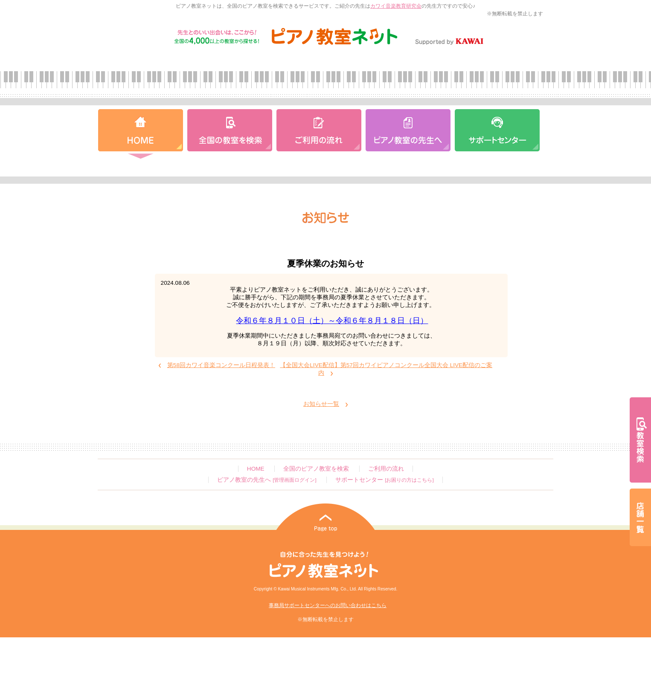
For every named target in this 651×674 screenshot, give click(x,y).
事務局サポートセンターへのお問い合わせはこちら (328, 605)
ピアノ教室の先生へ (266, 480)
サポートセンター (384, 480)
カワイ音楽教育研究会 (395, 6)
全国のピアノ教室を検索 (316, 469)
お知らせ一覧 (321, 404)
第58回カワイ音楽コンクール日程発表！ (221, 365)
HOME (255, 469)
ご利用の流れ (386, 469)
